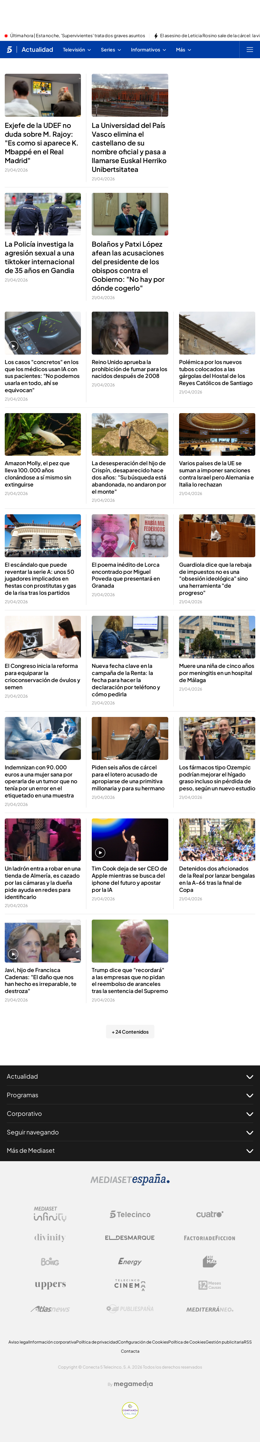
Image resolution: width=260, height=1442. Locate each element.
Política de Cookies (186, 1342)
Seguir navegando (130, 1132)
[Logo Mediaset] (130, 1183)
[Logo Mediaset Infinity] (50, 1214)
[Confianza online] (130, 1416)
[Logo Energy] (130, 1261)
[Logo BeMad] (210, 1261)
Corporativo (130, 1113)
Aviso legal (18, 1342)
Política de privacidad (97, 1342)
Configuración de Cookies (143, 1342)
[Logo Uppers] (50, 1285)
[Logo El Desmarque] (129, 1238)
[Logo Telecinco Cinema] (130, 1285)
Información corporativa (52, 1342)
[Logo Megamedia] (133, 1384)
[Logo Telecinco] (130, 1214)
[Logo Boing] (50, 1261)
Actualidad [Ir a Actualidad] (37, 49)
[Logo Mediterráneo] (210, 1309)
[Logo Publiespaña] (130, 1309)
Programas (130, 1095)
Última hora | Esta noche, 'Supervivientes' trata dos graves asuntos (77, 36)
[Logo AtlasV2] (50, 1309)
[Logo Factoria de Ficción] (210, 1238)
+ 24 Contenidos (130, 1032)
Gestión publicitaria (224, 1342)
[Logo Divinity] (50, 1238)
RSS (248, 1342)
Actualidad (130, 1076)
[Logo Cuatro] (209, 1214)
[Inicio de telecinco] (9, 49)
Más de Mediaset (130, 1150)
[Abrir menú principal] (249, 49)
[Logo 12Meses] (209, 1285)
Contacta (130, 1351)
